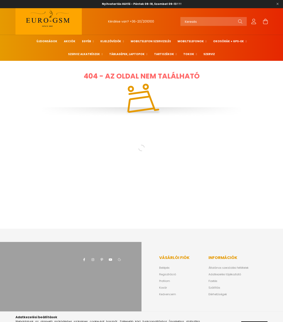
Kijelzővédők (111, 41)
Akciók (69, 41)
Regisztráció (167, 274)
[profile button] (253, 21)
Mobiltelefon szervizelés (151, 41)
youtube (110, 259)
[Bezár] (277, 4)
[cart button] (265, 21)
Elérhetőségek (217, 294)
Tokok (189, 54)
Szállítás (214, 287)
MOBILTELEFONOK (191, 41)
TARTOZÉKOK (164, 54)
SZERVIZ (209, 54)
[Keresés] (213, 21)
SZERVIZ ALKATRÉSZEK (84, 54)
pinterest (101, 259)
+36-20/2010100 (142, 21)
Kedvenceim (167, 294)
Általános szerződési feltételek (228, 267)
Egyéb (87, 41)
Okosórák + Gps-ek (229, 41)
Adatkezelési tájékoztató (224, 274)
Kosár (163, 287)
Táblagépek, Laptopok (127, 54)
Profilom (164, 281)
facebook (84, 259)
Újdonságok (46, 41)
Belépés (164, 267)
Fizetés (212, 281)
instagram (92, 259)
